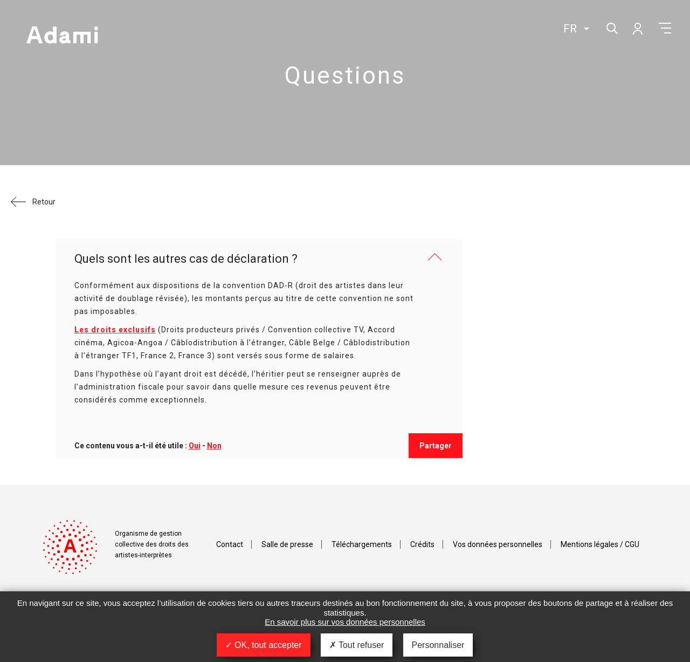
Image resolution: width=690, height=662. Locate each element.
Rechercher (611, 27)
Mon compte (637, 28)
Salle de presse (287, 544)
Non (214, 445)
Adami (62, 36)
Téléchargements (362, 544)
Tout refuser (356, 645)
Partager (435, 445)
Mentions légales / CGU (600, 544)
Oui (195, 445)
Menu (665, 28)
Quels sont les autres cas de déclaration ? (186, 258)
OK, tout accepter (263, 645)
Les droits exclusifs (115, 329)
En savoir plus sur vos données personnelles (345, 621)
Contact (229, 544)
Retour (44, 201)
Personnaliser (438, 645)
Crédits (422, 544)
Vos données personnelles (497, 544)
